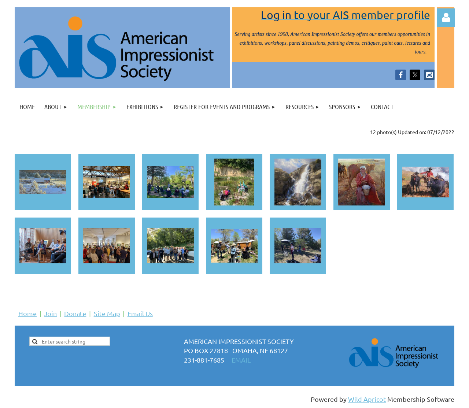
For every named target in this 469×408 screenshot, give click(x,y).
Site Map (107, 313)
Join (50, 313)
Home (27, 313)
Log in (446, 17)
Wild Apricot (367, 399)
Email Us (140, 313)
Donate (75, 313)
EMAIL (241, 360)
